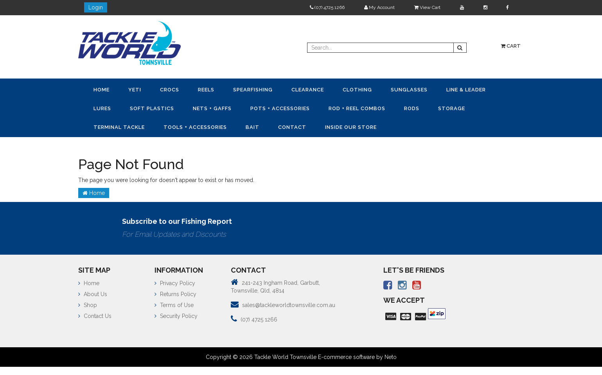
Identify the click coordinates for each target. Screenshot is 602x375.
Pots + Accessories (280, 108)
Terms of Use (174, 305)
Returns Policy (175, 294)
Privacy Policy (175, 283)
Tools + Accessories (195, 127)
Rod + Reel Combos (357, 108)
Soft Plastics (152, 108)
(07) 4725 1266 (327, 7)
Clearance (307, 90)
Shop (87, 305)
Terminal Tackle (119, 127)
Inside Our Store (351, 127)
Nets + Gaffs (212, 108)
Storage (451, 108)
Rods (411, 108)
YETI (134, 90)
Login (95, 7)
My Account (379, 7)
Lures (102, 108)
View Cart (427, 7)
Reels (206, 90)
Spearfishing (253, 90)
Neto (391, 357)
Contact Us (94, 316)
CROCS (169, 90)
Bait (252, 127)
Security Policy (176, 316)
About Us (92, 294)
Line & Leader (466, 90)
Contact (292, 127)
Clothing (357, 90)
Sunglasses (409, 90)
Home (101, 90)
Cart (511, 46)
